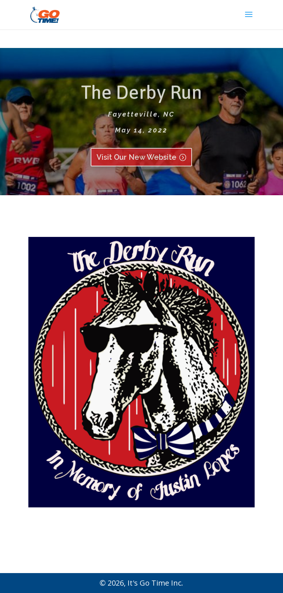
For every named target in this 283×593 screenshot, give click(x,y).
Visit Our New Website (137, 162)
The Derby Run (141, 97)
